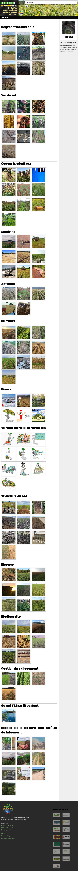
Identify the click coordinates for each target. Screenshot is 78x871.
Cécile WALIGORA (7, 827)
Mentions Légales (6, 836)
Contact (3, 833)
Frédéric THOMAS (7, 825)
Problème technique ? (8, 838)
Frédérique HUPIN (7, 830)
